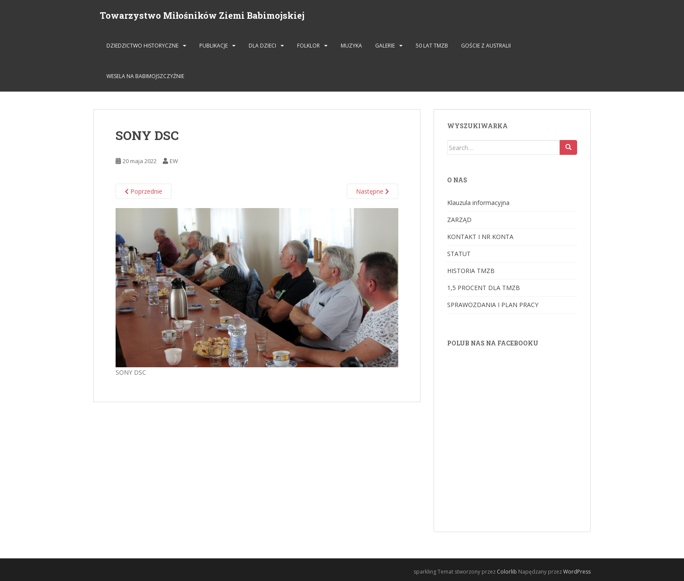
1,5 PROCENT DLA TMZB (483, 288)
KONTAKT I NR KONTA (480, 236)
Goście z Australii (486, 45)
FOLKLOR (308, 45)
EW (174, 161)
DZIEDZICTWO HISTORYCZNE (142, 45)
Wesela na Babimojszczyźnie (145, 76)
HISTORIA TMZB (471, 271)
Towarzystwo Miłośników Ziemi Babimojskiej (202, 15)
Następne (372, 191)
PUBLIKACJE (213, 45)
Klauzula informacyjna (478, 202)
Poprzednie (143, 191)
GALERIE (385, 45)
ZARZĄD (459, 219)
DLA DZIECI (262, 45)
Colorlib (507, 571)
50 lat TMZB (432, 45)
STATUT (459, 253)
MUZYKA (351, 45)
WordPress (577, 571)
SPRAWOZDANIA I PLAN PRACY (492, 305)
